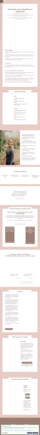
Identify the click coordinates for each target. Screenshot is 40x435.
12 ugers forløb (25, 256)
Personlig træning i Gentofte (20, 110)
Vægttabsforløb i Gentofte (19, 99)
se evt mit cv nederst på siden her (15, 76)
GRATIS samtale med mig (20, 198)
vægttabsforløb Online (19, 102)
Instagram (27, 394)
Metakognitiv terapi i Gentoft (20, 119)
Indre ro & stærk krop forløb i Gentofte (20, 104)
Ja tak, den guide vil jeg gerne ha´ (27, 362)
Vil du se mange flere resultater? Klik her (27, 282)
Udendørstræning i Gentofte (20, 112)
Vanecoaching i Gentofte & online (19, 114)
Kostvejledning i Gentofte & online (19, 117)
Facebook (27, 397)
